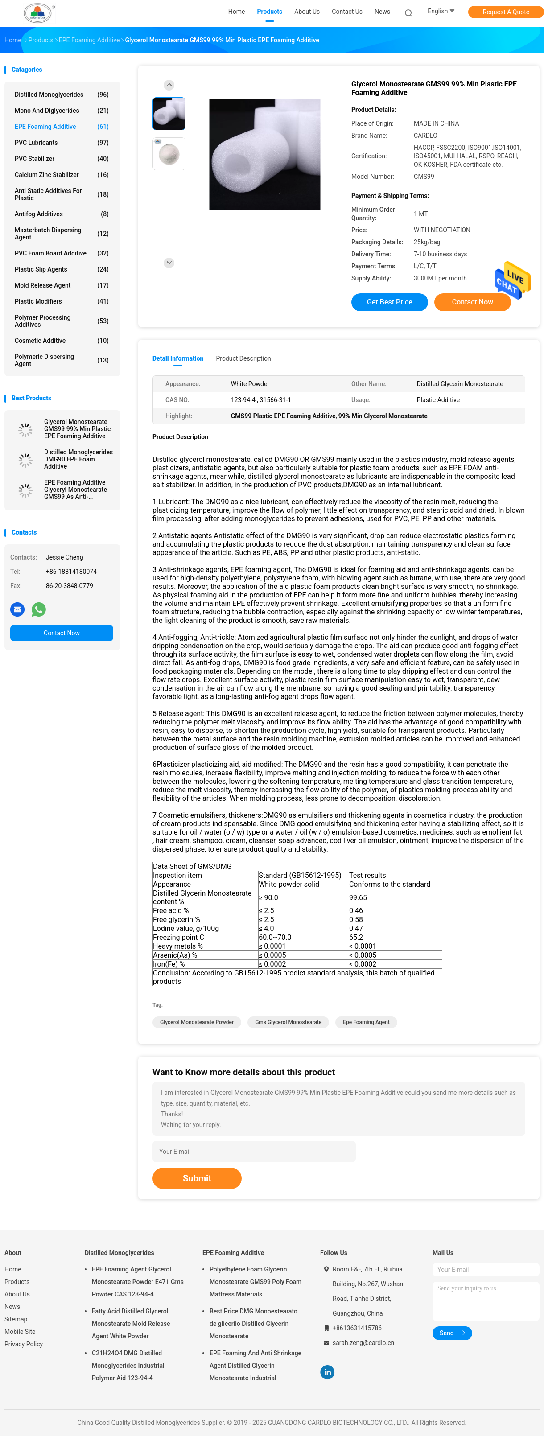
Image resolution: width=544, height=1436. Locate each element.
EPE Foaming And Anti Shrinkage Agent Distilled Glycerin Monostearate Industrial (255, 1366)
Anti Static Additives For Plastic (62, 194)
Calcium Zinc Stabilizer (62, 174)
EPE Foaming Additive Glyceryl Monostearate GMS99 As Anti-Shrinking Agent (75, 489)
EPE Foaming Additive (62, 126)
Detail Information (177, 358)
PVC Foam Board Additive (62, 253)
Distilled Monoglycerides (62, 94)
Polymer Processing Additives (62, 321)
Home (12, 1269)
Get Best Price (389, 302)
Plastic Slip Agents (62, 269)
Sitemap (15, 1319)
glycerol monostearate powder (197, 1022)
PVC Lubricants (62, 142)
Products (16, 1281)
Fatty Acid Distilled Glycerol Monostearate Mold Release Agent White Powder (131, 1324)
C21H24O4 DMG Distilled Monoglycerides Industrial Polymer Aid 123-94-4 (128, 1366)
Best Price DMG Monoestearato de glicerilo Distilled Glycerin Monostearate (253, 1324)
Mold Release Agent (62, 285)
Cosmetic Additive (62, 340)
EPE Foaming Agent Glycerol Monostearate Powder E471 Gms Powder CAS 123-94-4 (138, 1282)
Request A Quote (506, 12)
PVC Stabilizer (62, 158)
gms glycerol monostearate (288, 1022)
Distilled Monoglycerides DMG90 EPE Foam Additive (78, 459)
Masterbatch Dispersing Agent (62, 233)
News (12, 1306)
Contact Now (62, 633)
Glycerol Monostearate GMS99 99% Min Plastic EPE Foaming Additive (77, 429)
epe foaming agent (366, 1022)
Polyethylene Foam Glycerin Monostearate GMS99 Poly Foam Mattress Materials (255, 1282)
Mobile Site (20, 1331)
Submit (197, 1178)
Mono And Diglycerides (62, 110)
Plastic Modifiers (62, 301)
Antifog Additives (62, 214)
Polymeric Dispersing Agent (62, 360)
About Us (17, 1294)
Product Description (243, 358)
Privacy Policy (23, 1344)
